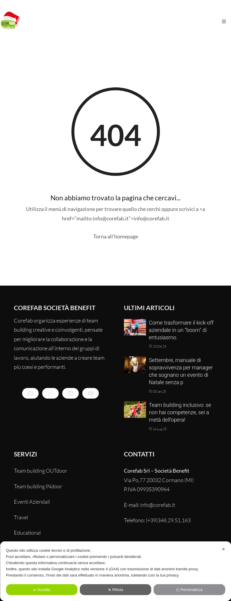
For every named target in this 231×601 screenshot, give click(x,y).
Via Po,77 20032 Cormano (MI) (159, 480)
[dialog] (115, 571)
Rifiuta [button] (115, 589)
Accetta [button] (41, 589)
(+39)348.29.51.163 (168, 520)
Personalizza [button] (189, 589)
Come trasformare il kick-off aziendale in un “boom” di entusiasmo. (181, 330)
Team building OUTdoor (40, 470)
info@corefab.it (157, 505)
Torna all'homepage (115, 236)
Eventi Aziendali (32, 501)
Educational (27, 532)
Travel (21, 517)
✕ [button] (223, 549)
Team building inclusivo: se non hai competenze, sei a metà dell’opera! (180, 412)
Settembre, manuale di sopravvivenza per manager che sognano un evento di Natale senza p (181, 371)
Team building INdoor (38, 486)
